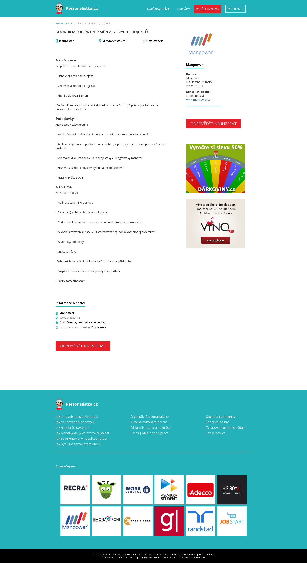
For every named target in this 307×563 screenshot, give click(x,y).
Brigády (183, 9)
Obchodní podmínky (220, 416)
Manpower (66, 41)
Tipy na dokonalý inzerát (149, 422)
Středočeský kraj (114, 41)
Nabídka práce (158, 9)
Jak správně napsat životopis (77, 416)
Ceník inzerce (215, 433)
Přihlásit (235, 9)
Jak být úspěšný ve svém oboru (78, 444)
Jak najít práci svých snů (73, 427)
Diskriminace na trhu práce (150, 427)
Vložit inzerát (207, 9)
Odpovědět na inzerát (83, 345)
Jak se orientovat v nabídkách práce (82, 438)
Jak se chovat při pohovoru (75, 422)
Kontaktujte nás (217, 422)
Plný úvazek (154, 41)
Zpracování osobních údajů (226, 427)
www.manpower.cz (198, 99)
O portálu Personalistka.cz (150, 416)
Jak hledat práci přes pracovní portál (82, 433)
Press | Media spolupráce (149, 433)
